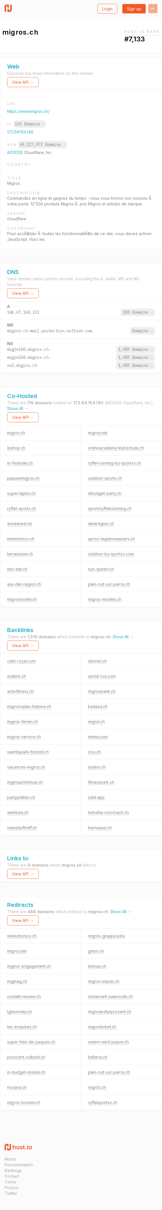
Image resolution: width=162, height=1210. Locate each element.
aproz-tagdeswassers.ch (111, 538)
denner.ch (97, 661)
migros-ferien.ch (22, 721)
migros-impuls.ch (103, 981)
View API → (23, 82)
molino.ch (97, 767)
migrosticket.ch (102, 1026)
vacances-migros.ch (26, 767)
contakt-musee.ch (24, 996)
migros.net (97, 432)
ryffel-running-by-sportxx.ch (114, 463)
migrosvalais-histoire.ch (29, 706)
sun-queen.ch (101, 569)
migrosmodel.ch (22, 599)
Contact (12, 1176)
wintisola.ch (18, 812)
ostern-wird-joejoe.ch (108, 1041)
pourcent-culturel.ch (26, 1057)
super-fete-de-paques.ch (31, 1041)
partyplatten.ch (21, 797)
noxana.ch (17, 1087)
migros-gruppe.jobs (106, 935)
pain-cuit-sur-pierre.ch (109, 584)
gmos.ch (96, 951)
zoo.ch (94, 751)
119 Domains (30, 124)
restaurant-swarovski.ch (110, 996)
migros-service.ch (24, 736)
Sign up (134, 8)
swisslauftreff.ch (22, 827)
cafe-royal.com (21, 661)
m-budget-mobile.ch (26, 1072)
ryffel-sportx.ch (21, 508)
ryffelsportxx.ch (102, 1102)
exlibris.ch (16, 676)
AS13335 (15, 152)
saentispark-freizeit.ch (28, 751)
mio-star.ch (17, 569)
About (10, 1159)
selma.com (98, 736)
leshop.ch (16, 447)
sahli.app (96, 797)
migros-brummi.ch (23, 1102)
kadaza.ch (97, 706)
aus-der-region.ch (24, 584)
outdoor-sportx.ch (105, 478)
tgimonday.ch (19, 1011)
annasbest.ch (19, 523)
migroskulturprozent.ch (109, 1011)
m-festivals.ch (20, 463)
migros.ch (16, 432)
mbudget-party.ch (104, 493)
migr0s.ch (97, 1087)
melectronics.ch (22, 935)
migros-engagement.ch (29, 966)
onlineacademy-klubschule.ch (116, 447)
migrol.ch (96, 721)
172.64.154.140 (20, 131)
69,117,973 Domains (42, 144)
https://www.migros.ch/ (28, 111)
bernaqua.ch (100, 827)
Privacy (12, 1187)
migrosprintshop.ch (25, 782)
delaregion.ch (101, 523)
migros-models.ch (104, 599)
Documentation (19, 1164)
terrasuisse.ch (20, 553)
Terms (10, 1181)
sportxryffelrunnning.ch (109, 508)
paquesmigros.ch (23, 478)
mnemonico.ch (20, 538)
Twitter (11, 1193)
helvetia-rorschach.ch (108, 812)
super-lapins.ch (21, 493)
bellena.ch (97, 1057)
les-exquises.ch (22, 1026)
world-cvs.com (102, 676)
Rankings (13, 1170)
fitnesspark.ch (101, 782)
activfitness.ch (20, 691)
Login (107, 8)
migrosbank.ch (101, 691)
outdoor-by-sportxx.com (111, 553)
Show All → (17, 408)
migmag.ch (17, 981)
